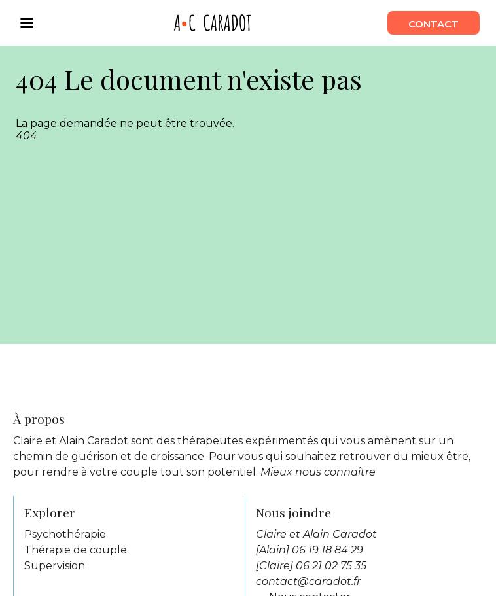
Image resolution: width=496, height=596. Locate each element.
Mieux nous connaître (318, 472)
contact (433, 22)
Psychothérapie (65, 534)
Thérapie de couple (75, 550)
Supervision (54, 565)
